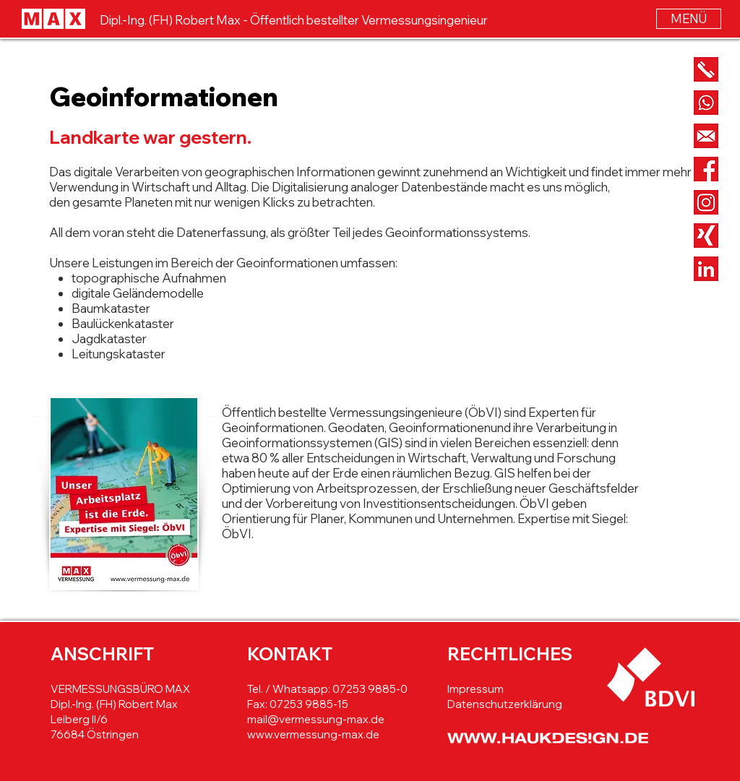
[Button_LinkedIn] (706, 269)
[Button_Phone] (706, 69)
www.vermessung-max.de (313, 734)
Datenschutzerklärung (504, 704)
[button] (688, 19)
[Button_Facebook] (706, 169)
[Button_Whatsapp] (706, 103)
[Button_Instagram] (706, 202)
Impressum (475, 689)
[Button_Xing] (706, 236)
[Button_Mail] (706, 136)
